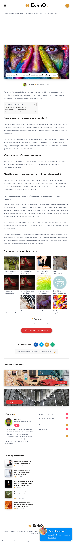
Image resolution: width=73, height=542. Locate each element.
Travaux (42, 436)
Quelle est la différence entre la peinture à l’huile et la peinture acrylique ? (23, 504)
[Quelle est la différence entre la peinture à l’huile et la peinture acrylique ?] (8, 505)
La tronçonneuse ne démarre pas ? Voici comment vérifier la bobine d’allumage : (23, 483)
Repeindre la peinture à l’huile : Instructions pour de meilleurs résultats (23, 472)
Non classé (43, 425)
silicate (48, 324)
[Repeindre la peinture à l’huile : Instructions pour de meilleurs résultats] (8, 473)
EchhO (36, 5)
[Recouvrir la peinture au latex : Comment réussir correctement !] (8, 494)
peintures (42, 324)
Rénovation (17, 13)
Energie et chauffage (46, 414)
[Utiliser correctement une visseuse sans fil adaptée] (8, 463)
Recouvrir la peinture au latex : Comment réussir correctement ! (22, 494)
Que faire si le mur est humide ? (17, 107)
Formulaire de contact (36, 534)
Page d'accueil (8, 13)
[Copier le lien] (36, 351)
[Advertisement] (36, 30)
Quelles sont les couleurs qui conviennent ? (21, 112)
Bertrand (17, 419)
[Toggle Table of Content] (34, 104)
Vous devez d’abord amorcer (16, 110)
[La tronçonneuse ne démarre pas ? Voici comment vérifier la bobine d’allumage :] (8, 484)
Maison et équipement (46, 418)
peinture (35, 324)
